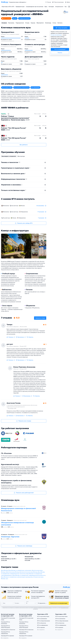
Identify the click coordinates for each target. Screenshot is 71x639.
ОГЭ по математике (60, 618)
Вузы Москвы (4, 570)
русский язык (15, 205)
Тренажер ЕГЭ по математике (5, 622)
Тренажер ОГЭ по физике (25, 635)
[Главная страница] (4, 2)
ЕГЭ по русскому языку (43, 616)
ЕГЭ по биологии (41, 623)
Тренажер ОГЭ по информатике (23, 632)
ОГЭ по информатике (60, 625)
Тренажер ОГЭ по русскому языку (26, 618)
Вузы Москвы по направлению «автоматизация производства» (17, 577)
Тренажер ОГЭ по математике (23, 622)
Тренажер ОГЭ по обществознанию (23, 626)
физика (23, 205)
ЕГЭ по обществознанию (43, 621)
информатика (24, 211)
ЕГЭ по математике (42, 618)
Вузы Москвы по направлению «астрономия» (20, 570)
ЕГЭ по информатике (42, 625)
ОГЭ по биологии (59, 623)
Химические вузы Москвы (12, 572)
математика (6, 205)
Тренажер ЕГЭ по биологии (8, 629)
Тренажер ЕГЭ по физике (7, 635)
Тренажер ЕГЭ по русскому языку (8, 618)
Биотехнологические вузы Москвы (28, 572)
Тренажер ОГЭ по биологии (26, 629)
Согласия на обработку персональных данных (43, 607)
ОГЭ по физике (59, 627)
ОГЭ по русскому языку (61, 616)
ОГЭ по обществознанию (61, 621)
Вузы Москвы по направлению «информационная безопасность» (29, 575)
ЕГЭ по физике (41, 627)
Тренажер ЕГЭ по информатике (5, 632)
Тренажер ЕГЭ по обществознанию (5, 626)
